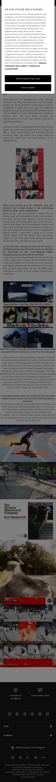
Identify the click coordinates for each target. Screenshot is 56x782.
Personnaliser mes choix (28, 78)
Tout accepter (28, 87)
